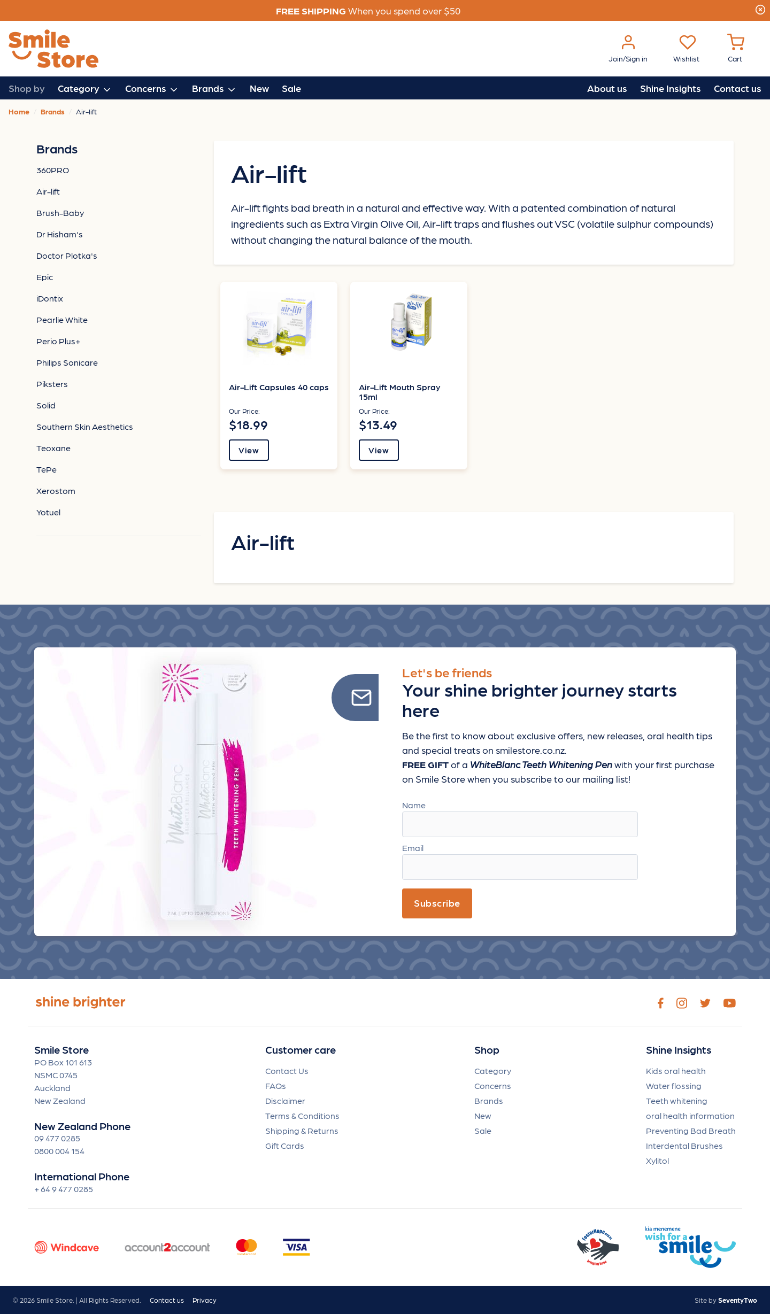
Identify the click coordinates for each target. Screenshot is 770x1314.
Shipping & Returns (301, 1130)
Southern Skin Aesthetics (84, 426)
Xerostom (55, 490)
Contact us (737, 88)
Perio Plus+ (58, 341)
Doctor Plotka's (66, 255)
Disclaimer (285, 1100)
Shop (486, 1050)
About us (607, 88)
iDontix (49, 298)
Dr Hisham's (59, 234)
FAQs (275, 1085)
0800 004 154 (59, 1151)
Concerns (492, 1085)
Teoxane (53, 448)
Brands (488, 1100)
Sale (291, 88)
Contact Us (287, 1070)
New (259, 88)
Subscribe (437, 902)
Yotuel (48, 512)
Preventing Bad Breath (691, 1130)
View (248, 450)
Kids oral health (676, 1070)
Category (492, 1070)
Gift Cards (284, 1145)
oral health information (690, 1115)
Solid (46, 405)
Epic (44, 277)
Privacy (204, 1300)
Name (414, 805)
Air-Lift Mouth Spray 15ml (400, 391)
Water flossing (674, 1085)
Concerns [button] (152, 88)
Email (413, 847)
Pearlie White (62, 319)
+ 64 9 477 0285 (63, 1189)
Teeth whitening (676, 1100)
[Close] (760, 8)
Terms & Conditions (302, 1115)
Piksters (52, 383)
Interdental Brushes (684, 1145)
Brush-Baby (60, 212)
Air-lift (48, 191)
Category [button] (85, 88)
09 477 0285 (57, 1138)
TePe (46, 469)
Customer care (300, 1050)
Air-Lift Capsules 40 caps (279, 387)
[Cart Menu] (735, 49)
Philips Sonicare (67, 362)
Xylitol (657, 1160)
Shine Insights (670, 88)
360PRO (52, 170)
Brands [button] (214, 88)
